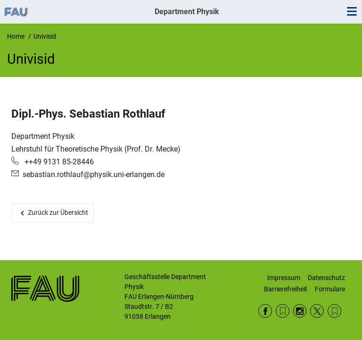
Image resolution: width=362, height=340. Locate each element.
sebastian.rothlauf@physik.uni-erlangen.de (94, 174)
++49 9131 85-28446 (58, 161)
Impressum (283, 277)
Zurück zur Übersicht (58, 212)
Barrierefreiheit (285, 289)
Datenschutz (326, 277)
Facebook (265, 311)
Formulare (330, 289)
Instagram (300, 311)
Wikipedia (334, 311)
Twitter (317, 311)
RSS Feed (282, 311)
